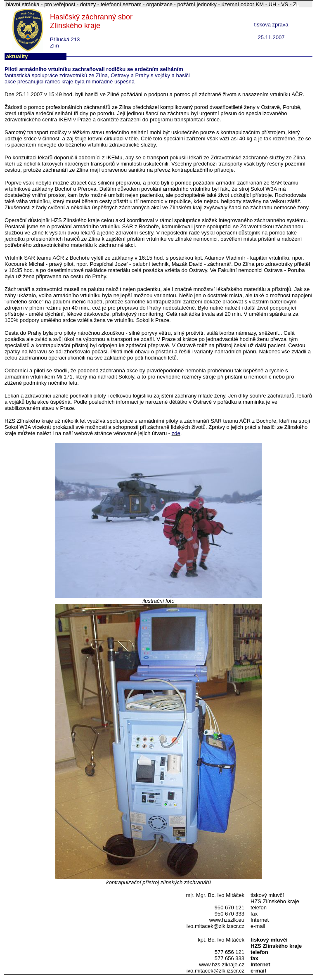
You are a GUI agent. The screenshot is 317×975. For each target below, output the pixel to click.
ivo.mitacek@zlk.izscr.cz (215, 926)
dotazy (88, 4)
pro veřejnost (60, 4)
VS (284, 4)
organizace (159, 4)
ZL (296, 4)
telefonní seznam (121, 4)
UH (273, 4)
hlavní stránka (23, 4)
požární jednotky (196, 4)
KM (260, 4)
